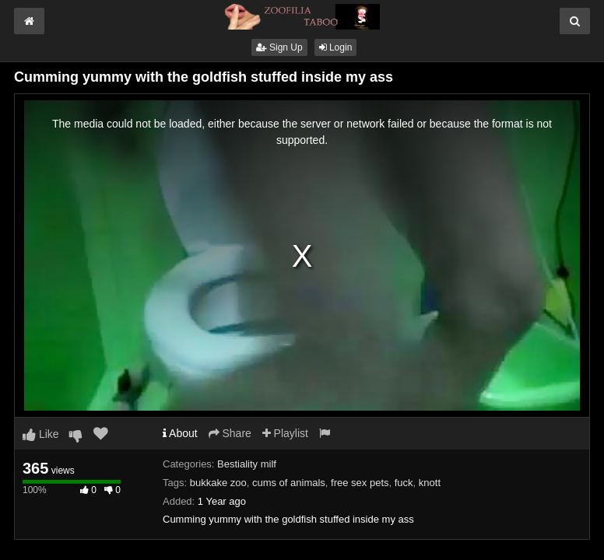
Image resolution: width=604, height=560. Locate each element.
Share (230, 433)
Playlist (285, 433)
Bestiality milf (246, 464)
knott (430, 482)
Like (41, 434)
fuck (404, 482)
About (180, 433)
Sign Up (279, 47)
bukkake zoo (218, 482)
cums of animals (288, 482)
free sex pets (359, 482)
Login (336, 47)
